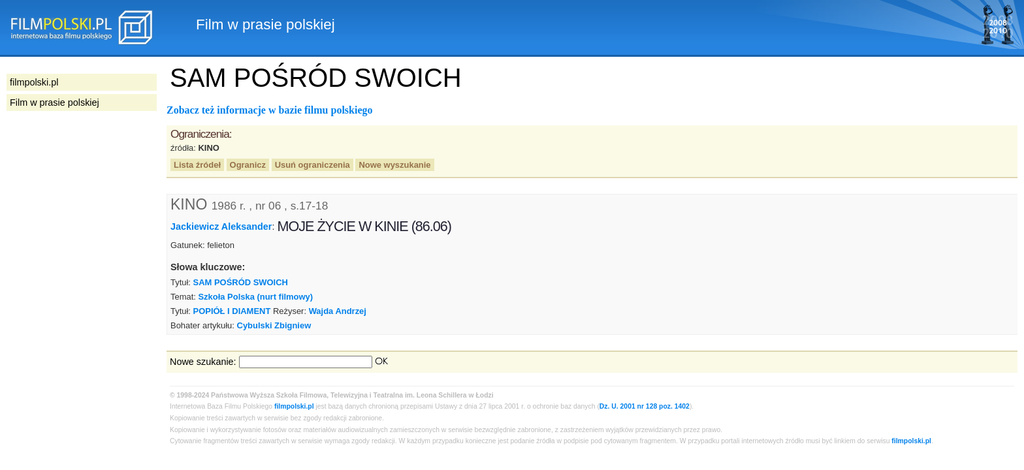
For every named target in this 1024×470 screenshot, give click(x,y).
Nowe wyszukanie (394, 165)
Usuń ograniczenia (312, 165)
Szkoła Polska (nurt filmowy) (255, 297)
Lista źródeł (197, 165)
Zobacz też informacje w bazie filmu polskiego (270, 110)
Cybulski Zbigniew (274, 325)
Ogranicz (248, 165)
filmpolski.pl (294, 406)
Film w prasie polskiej (54, 102)
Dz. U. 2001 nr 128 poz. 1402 (645, 406)
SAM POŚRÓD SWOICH (240, 282)
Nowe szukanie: (203, 361)
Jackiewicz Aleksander (221, 226)
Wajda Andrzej (337, 311)
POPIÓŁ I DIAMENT (232, 311)
